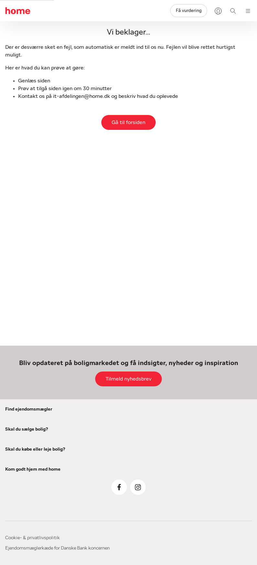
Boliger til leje (161, 507)
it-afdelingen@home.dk (81, 96)
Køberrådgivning (164, 437)
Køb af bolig (159, 410)
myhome (211, 498)
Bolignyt (211, 410)
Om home (213, 419)
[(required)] (38, 199)
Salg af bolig (104, 404)
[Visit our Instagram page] (241, 461)
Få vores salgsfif (109, 448)
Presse (209, 445)
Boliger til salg (162, 419)
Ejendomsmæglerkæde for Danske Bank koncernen (199, 548)
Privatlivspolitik (219, 507)
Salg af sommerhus (113, 413)
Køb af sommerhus (168, 428)
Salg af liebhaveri (110, 422)
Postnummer (166, 185)
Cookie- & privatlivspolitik (32, 548)
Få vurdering (189, 10)
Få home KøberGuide (170, 455)
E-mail (11, 185)
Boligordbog (215, 489)
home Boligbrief (220, 454)
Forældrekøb (160, 481)
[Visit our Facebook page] (241, 442)
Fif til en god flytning (225, 480)
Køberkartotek (163, 446)
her (146, 342)
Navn (84, 185)
